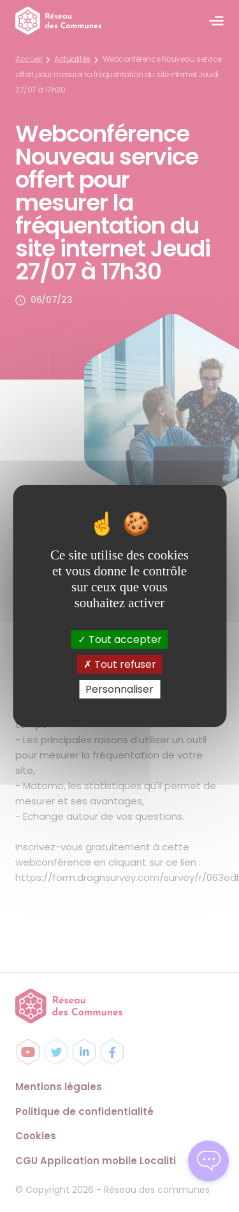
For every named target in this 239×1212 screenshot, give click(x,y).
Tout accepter (120, 639)
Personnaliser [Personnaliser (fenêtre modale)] (119, 689)
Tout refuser (119, 664)
